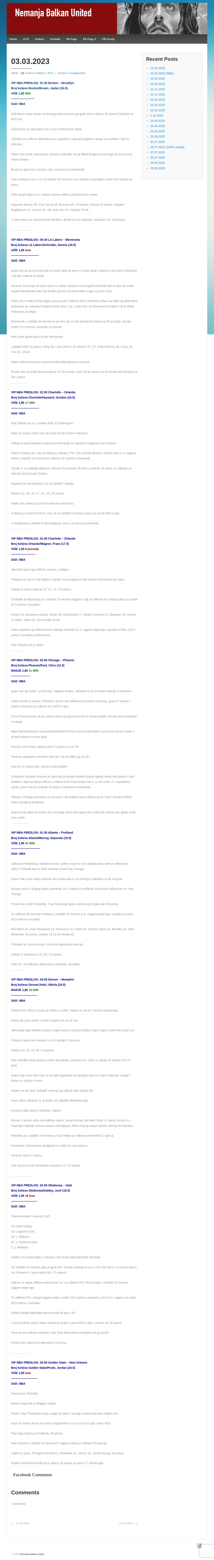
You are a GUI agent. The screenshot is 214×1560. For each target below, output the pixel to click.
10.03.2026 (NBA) (162, 73)
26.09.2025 (157, 120)
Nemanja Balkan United (31, 1554)
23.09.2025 (157, 131)
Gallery (39, 39)
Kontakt (55, 39)
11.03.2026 (157, 68)
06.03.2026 (157, 78)
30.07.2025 (157, 142)
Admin (14, 73)
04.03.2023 (126, 1523)
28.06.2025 (157, 168)
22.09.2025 (157, 136)
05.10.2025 (157, 105)
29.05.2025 (157, 162)
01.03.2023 (22, 1523)
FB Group (108, 39)
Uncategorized (77, 73)
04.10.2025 (157, 110)
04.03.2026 (157, 84)
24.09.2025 (157, 126)
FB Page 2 (89, 39)
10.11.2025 (157, 94)
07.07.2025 (157, 152)
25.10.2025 (157, 99)
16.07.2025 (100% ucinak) (167, 147)
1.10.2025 (156, 115)
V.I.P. (26, 39)
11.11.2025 (157, 89)
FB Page (71, 39)
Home (13, 39)
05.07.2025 (157, 157)
